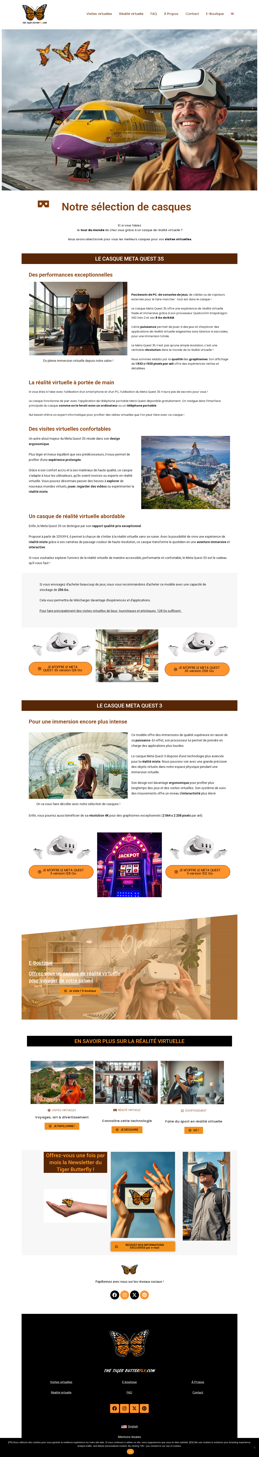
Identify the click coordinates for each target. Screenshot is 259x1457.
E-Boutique (216, 14)
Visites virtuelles (104, 14)
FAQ (157, 14)
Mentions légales (129, 1437)
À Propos (174, 14)
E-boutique (129, 1382)
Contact (194, 14)
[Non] (254, 1447)
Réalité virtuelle (135, 14)
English (133, 1426)
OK (130, 1451)
